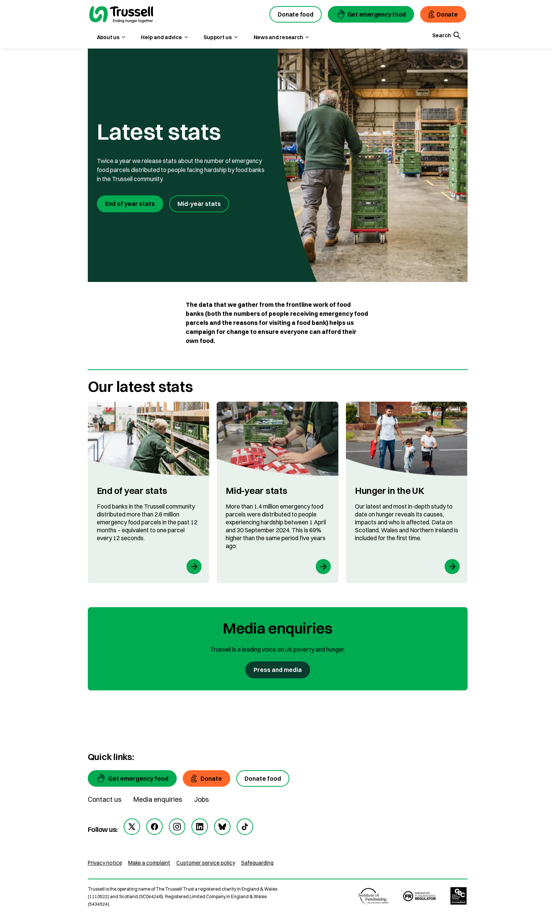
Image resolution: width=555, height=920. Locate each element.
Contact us (104, 799)
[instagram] (177, 826)
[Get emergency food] (132, 778)
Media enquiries (157, 799)
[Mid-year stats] (277, 492)
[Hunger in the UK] (407, 492)
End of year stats (130, 203)
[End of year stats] (148, 492)
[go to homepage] (121, 15)
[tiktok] (245, 826)
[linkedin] (199, 826)
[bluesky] (222, 826)
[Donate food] (262, 778)
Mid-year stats (199, 203)
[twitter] (132, 826)
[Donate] (207, 778)
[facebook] (154, 826)
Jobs (201, 799)
